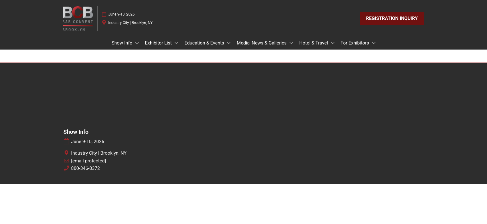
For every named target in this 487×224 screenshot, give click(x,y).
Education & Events (204, 43)
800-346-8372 (85, 168)
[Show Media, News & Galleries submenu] (291, 43)
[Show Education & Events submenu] (228, 43)
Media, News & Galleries (262, 43)
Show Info (123, 43)
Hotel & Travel (314, 43)
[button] (392, 19)
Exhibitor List (159, 43)
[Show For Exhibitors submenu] (373, 43)
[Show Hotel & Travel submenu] (333, 43)
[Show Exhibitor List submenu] (176, 43)
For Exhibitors (355, 43)
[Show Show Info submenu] (137, 43)
